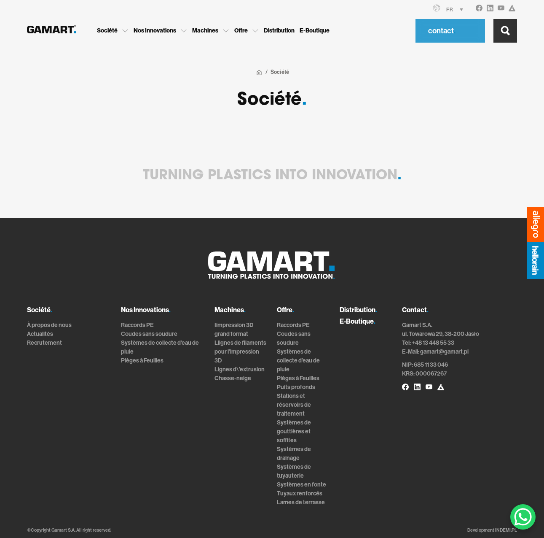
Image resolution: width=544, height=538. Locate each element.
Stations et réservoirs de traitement (294, 404)
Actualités (40, 334)
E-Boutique (315, 30)
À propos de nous (49, 325)
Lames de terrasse (301, 502)
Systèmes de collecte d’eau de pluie (298, 360)
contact (442, 30)
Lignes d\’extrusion (239, 369)
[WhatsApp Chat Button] (523, 517)
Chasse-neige (232, 378)
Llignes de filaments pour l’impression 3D (240, 351)
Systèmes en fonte (301, 484)
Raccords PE (137, 325)
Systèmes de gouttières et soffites (294, 431)
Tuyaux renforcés (299, 493)
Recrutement (44, 342)
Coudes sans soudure (149, 334)
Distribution (279, 30)
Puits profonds (296, 387)
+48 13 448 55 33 (433, 342)
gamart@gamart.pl (444, 351)
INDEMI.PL (506, 530)
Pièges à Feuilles (142, 360)
